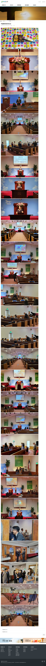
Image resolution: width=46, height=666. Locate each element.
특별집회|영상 (17, 654)
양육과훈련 (27, 5)
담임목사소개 (10, 650)
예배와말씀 (19, 5)
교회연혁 (9, 651)
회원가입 (44, 1)
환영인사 (9, 648)
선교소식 (32, 650)
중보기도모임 (17, 655)
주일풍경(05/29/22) (4, 631)
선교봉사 (34, 5)
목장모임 (24, 651)
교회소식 (9, 655)
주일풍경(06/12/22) (4, 629)
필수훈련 (24, 648)
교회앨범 (9, 654)
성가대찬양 (17, 652)
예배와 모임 (2, 650)
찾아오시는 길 (2, 651)
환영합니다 (4, 5)
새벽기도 (17, 651)
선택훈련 (24, 650)
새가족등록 (2, 648)
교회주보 (9, 652)
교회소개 (11, 5)
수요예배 (17, 650)
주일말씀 (17, 648)
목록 (43, 634)
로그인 (40, 1)
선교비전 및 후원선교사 (34, 648)
